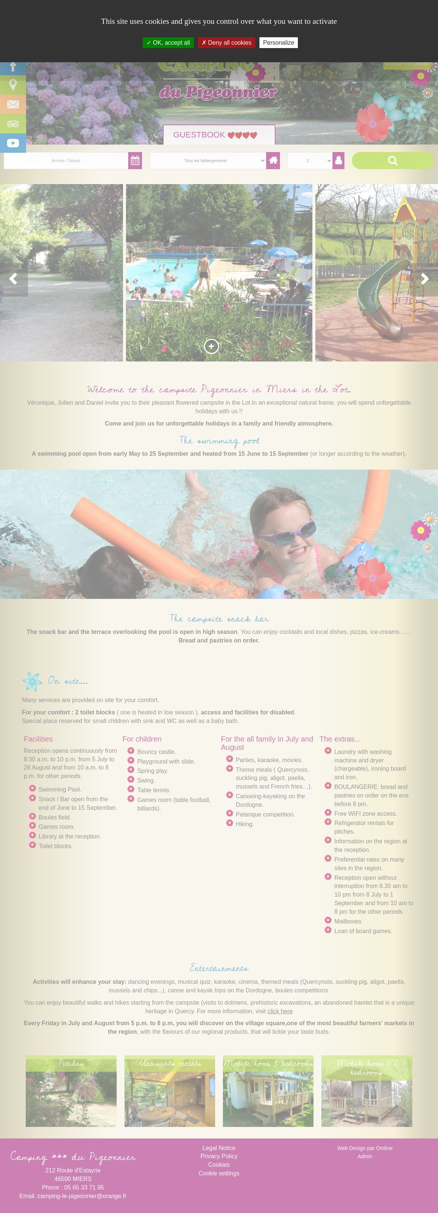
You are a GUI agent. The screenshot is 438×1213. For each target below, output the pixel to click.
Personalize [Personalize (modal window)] (278, 43)
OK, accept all (168, 43)
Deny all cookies (227, 43)
